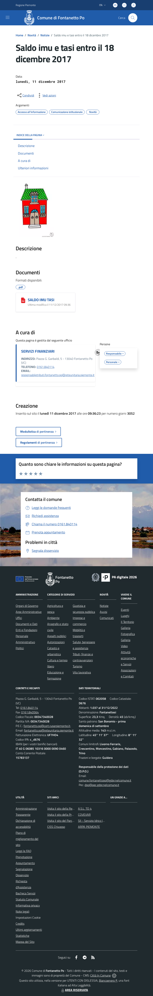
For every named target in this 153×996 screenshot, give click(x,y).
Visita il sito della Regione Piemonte (69, 808)
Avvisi (103, 612)
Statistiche (22, 935)
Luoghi (125, 615)
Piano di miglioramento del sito (27, 838)
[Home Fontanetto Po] (55, 18)
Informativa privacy (28, 905)
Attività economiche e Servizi (128, 658)
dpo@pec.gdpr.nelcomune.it (102, 785)
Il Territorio (127, 622)
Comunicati (107, 618)
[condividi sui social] (25, 95)
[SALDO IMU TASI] (23, 300)
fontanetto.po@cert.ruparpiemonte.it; (47, 726)
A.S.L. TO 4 (85, 808)
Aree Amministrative (29, 612)
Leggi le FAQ (23, 851)
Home (19, 35)
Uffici (19, 618)
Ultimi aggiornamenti (29, 929)
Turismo (77, 666)
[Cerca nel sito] (132, 17)
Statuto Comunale (27, 899)
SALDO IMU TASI (41, 300)
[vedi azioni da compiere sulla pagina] (46, 95)
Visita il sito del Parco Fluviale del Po (70, 820)
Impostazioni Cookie (28, 917)
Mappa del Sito (25, 941)
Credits (20, 923)
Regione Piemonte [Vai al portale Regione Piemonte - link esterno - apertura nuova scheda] (26, 5)
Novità (32, 35)
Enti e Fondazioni (26, 630)
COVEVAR (84, 814)
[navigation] (7, 17)
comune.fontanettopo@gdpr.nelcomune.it (105, 780)
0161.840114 (45, 367)
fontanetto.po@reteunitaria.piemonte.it (49, 730)
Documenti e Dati (26, 624)
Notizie (44, 35)
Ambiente (53, 618)
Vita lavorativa (82, 672)
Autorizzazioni (56, 642)
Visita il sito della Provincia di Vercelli (70, 814)
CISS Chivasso (56, 826)
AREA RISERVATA (74, 990)
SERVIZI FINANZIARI (38, 351)
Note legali (22, 911)
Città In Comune (100, 975)
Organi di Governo (27, 605)
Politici (20, 648)
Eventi (125, 609)
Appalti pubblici (56, 636)
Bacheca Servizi (25, 893)
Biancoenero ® (108, 980)
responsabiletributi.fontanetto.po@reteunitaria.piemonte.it (57, 375)
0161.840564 (30, 712)
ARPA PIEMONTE (89, 826)
